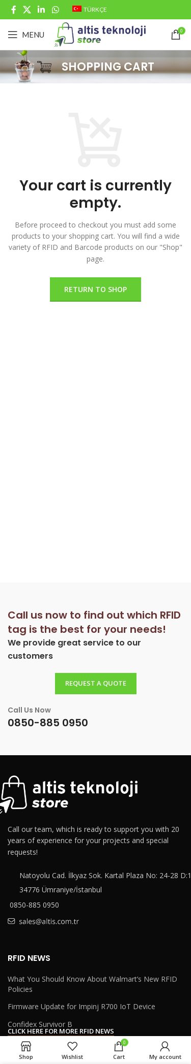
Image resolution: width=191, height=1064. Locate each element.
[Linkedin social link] (41, 9)
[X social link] (26, 9)
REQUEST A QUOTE (95, 683)
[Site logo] (100, 34)
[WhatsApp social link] (55, 9)
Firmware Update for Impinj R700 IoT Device (81, 1006)
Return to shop (95, 289)
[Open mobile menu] (26, 34)
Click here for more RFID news (61, 1031)
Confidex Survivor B (40, 1024)
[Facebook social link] (13, 9)
